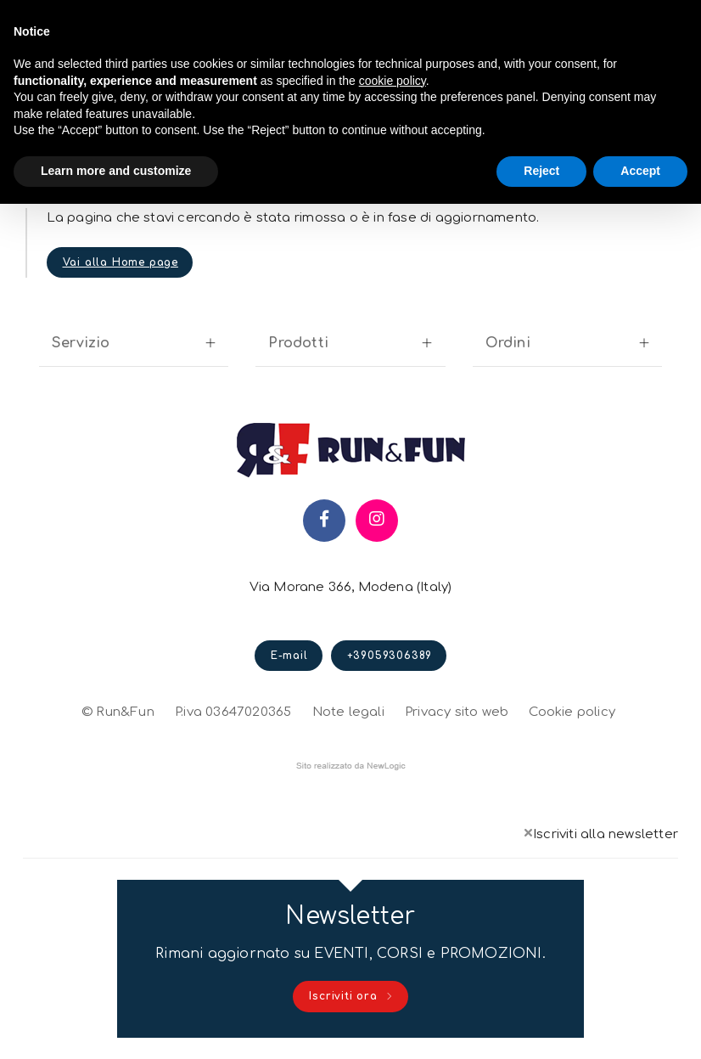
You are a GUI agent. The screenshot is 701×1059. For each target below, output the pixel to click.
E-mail (289, 656)
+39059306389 (390, 656)
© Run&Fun (117, 712)
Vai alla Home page (120, 262)
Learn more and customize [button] (116, 170)
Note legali (348, 712)
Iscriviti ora (351, 997)
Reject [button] (541, 170)
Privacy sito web (456, 710)
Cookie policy (572, 710)
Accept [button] (640, 170)
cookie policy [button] (392, 80)
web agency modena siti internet (351, 766)
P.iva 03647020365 (233, 712)
